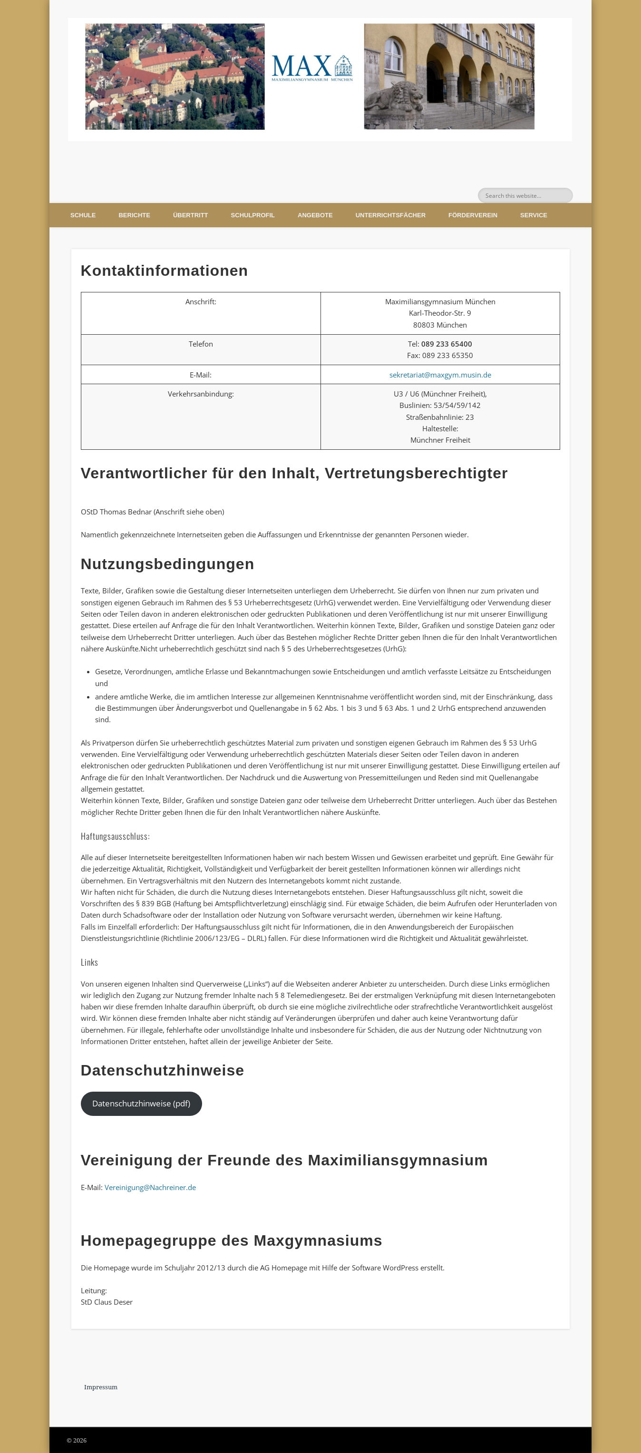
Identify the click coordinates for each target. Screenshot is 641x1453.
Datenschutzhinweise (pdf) (141, 1103)
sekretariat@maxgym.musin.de (440, 374)
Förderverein (472, 215)
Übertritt (190, 215)
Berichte (134, 215)
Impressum (100, 1387)
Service (533, 215)
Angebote (315, 215)
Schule (83, 215)
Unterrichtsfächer (391, 215)
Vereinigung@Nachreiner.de (150, 1187)
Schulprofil (253, 215)
